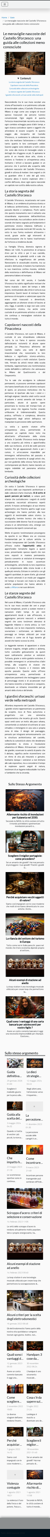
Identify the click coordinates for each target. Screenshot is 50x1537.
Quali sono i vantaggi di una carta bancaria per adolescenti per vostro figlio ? (25, 1024)
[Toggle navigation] (4, 4)
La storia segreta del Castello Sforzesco (24, 82)
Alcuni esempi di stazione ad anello (25, 981)
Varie (12, 17)
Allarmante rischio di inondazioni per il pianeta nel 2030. (25, 816)
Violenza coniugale (13, 1485)
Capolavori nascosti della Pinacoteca (24, 85)
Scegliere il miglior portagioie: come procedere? (25, 857)
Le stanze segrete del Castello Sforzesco (24, 91)
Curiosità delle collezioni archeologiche (24, 88)
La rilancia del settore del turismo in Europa (25, 940)
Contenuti (25, 78)
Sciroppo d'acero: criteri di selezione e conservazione (24, 1215)
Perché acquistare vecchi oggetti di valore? (25, 899)
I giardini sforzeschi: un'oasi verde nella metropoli (24, 95)
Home (4, 17)
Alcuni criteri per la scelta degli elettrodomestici (24, 1317)
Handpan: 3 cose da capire (34, 1358)
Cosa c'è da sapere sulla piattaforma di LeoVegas (35, 1403)
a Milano (14, 587)
